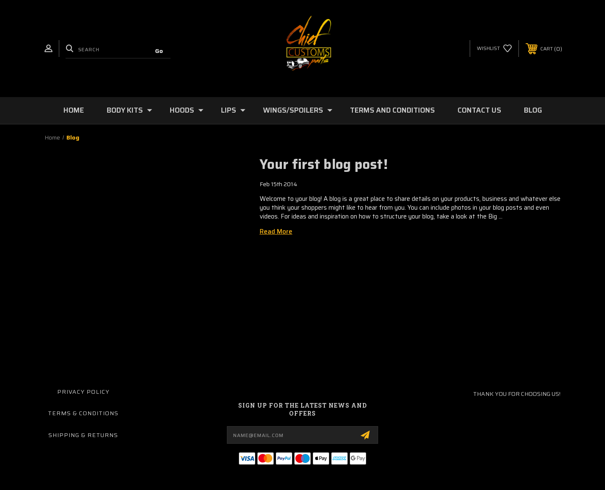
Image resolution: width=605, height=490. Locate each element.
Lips (233, 110)
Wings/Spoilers (297, 110)
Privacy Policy (83, 391)
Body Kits (129, 110)
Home (73, 110)
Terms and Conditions (392, 110)
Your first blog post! (324, 164)
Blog (533, 110)
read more (276, 232)
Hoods (186, 110)
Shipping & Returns (83, 435)
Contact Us (479, 110)
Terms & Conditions (83, 413)
